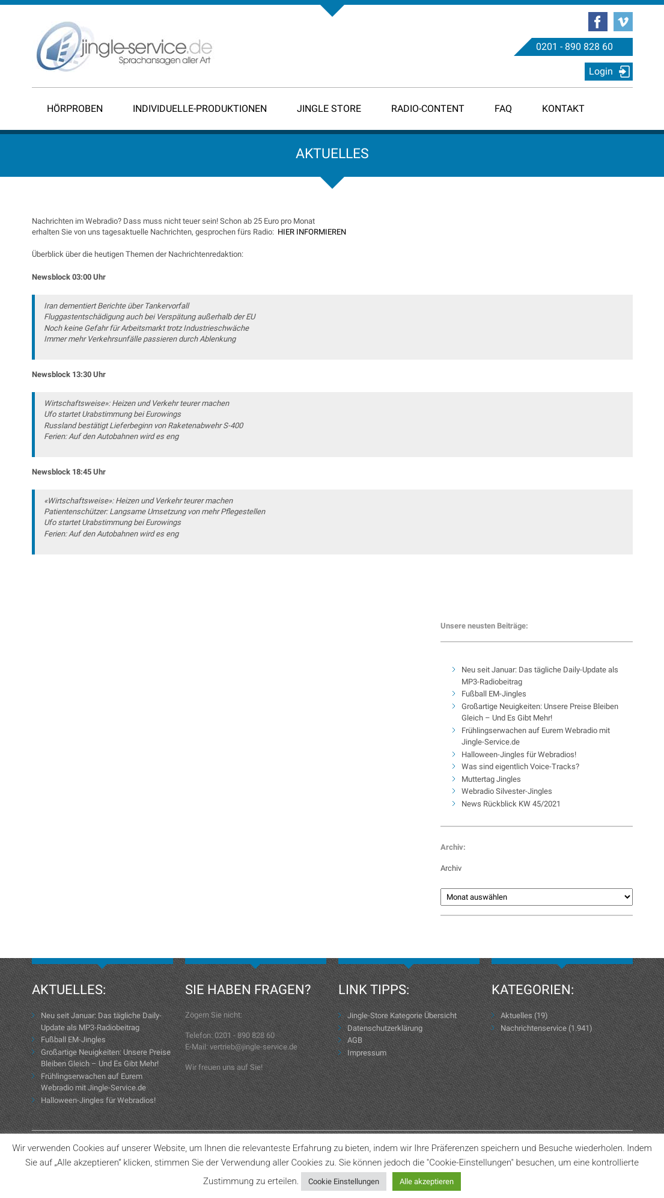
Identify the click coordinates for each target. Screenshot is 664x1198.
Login (601, 71)
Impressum (366, 1052)
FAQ (503, 108)
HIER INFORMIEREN (312, 231)
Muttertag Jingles (491, 779)
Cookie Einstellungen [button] (343, 1181)
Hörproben (75, 108)
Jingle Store (329, 108)
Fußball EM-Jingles (493, 693)
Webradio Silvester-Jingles (506, 791)
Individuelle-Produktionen (200, 108)
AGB (354, 1040)
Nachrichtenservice (534, 1028)
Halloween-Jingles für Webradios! (518, 754)
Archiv (450, 868)
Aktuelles (516, 1015)
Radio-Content (427, 108)
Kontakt (563, 108)
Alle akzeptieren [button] (427, 1181)
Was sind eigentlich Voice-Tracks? (520, 766)
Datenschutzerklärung (384, 1028)
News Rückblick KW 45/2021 (511, 803)
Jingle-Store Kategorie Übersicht (402, 1015)
